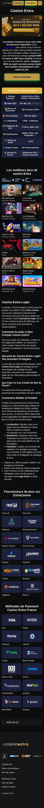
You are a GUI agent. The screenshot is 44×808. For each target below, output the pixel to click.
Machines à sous (9, 779)
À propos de (7, 764)
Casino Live (19, 180)
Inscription (31, 3)
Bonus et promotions (10, 768)
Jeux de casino (8, 772)
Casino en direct (8, 787)
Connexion (18, 3)
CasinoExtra (9, 47)
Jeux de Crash (29, 180)
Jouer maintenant (22, 77)
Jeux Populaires (8, 180)
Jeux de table (7, 783)
